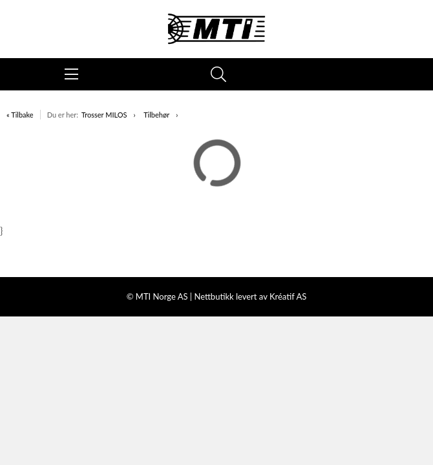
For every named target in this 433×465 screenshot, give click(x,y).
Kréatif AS (287, 296)
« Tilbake (20, 114)
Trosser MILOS (104, 114)
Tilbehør (156, 114)
